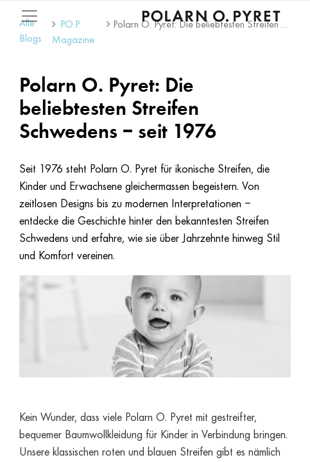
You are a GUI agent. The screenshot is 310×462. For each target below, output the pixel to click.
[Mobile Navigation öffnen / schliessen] (29, 16)
